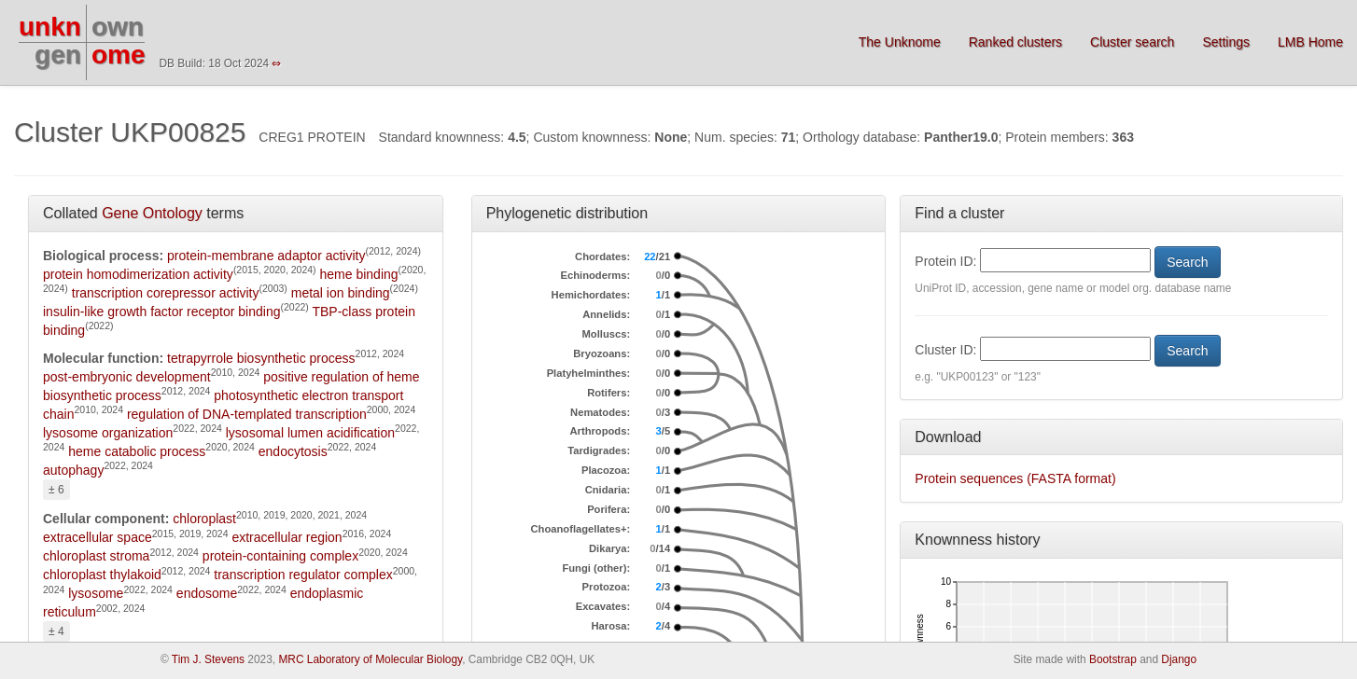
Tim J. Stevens (208, 659)
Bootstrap (1113, 659)
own (117, 26)
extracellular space (97, 537)
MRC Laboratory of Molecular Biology (370, 659)
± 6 (56, 489)
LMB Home (1310, 42)
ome (118, 54)
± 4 (56, 631)
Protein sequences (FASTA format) (1015, 478)
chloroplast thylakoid (102, 574)
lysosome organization (108, 432)
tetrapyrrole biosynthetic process (261, 358)
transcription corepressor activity (165, 292)
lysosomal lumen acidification (310, 432)
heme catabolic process (136, 451)
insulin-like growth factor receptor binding (161, 311)
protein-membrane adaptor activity (266, 255)
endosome (206, 593)
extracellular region (286, 537)
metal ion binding (340, 292)
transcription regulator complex (303, 574)
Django (1178, 659)
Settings (1226, 42)
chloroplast (204, 518)
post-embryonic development (127, 376)
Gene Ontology (152, 213)
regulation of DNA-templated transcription (247, 414)
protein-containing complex (280, 555)
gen (58, 54)
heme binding (359, 274)
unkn (50, 26)
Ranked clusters (1015, 42)
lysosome (95, 593)
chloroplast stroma (96, 555)
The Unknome (900, 42)
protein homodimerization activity (138, 274)
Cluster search (1132, 42)
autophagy (73, 470)
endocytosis (293, 451)
